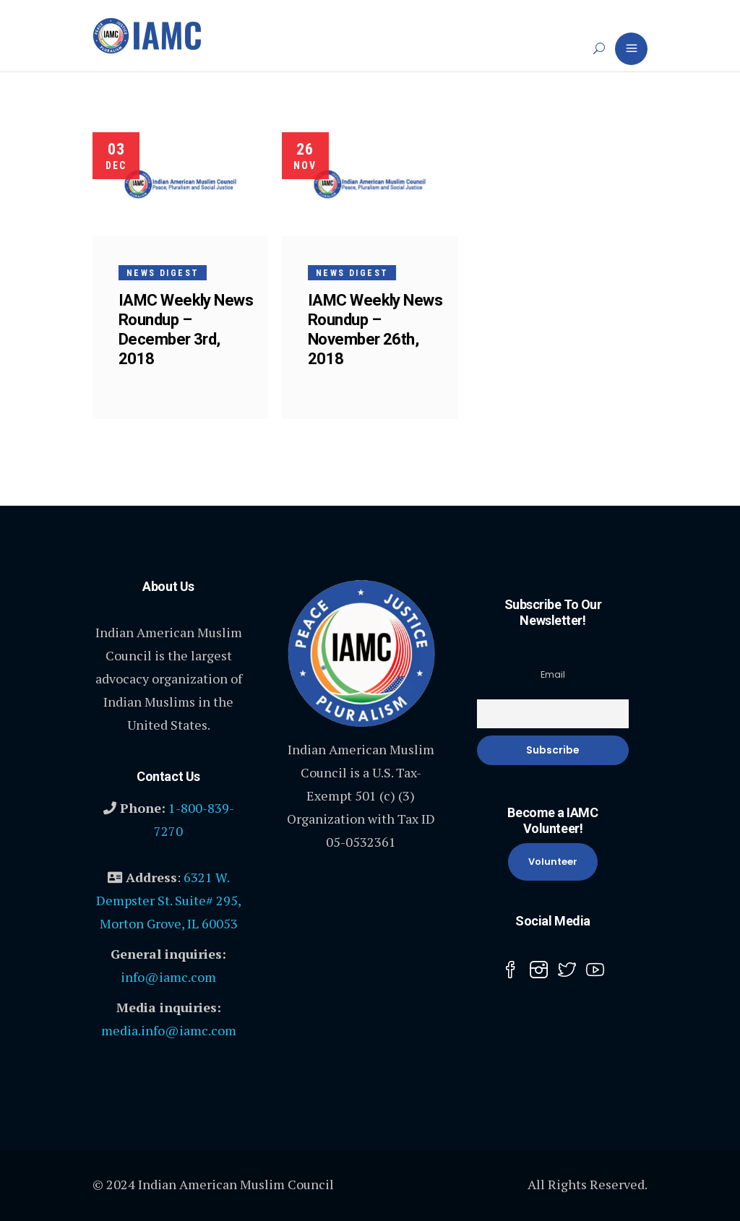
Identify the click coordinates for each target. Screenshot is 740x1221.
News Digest (162, 273)
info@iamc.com (168, 976)
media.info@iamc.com (168, 1030)
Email (553, 674)
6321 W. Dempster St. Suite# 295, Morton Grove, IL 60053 (168, 900)
